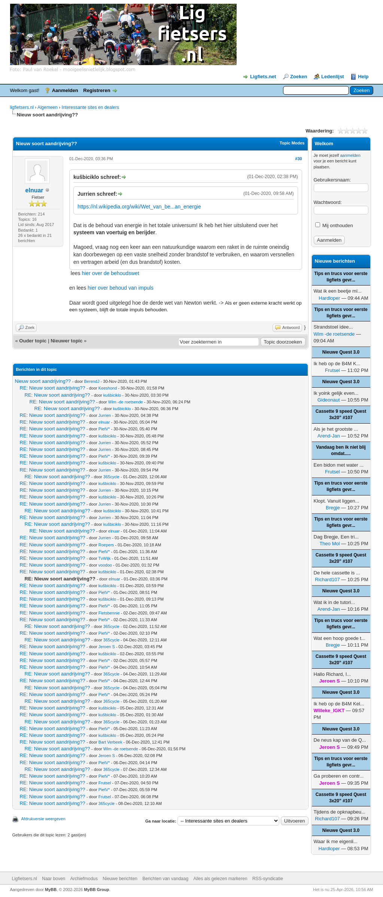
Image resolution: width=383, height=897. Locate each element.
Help (363, 76)
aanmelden (350, 155)
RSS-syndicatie (267, 878)
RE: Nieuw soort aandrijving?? (52, 388)
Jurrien (104, 415)
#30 (298, 158)
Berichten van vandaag (165, 878)
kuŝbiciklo (112, 395)
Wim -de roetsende (125, 402)
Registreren (96, 90)
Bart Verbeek (110, 742)
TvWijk (104, 558)
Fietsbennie (109, 613)
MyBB (51, 889)
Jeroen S (106, 646)
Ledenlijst (332, 76)
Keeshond (107, 388)
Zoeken (298, 76)
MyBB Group (96, 889)
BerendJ (92, 381)
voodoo (105, 565)
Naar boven (53, 878)
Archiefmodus (84, 878)
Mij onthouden (334, 225)
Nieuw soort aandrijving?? (43, 381)
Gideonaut (328, 400)
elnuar (34, 190)
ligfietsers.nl (22, 107)
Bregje (333, 507)
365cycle (111, 477)
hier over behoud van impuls (120, 288)
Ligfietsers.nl (24, 878)
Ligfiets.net (263, 76)
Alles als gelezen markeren (220, 878)
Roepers (106, 545)
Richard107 (327, 579)
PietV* (104, 429)
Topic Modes (292, 143)
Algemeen (47, 107)
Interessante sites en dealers (90, 107)
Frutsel (104, 783)
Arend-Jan (328, 436)
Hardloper (329, 298)
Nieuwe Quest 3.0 (340, 352)
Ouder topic (32, 341)
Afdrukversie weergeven (43, 819)
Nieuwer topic (66, 341)
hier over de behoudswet (110, 273)
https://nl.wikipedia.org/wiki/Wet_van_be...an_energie (139, 207)
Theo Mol (329, 543)
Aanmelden (65, 90)
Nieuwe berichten (120, 878)
